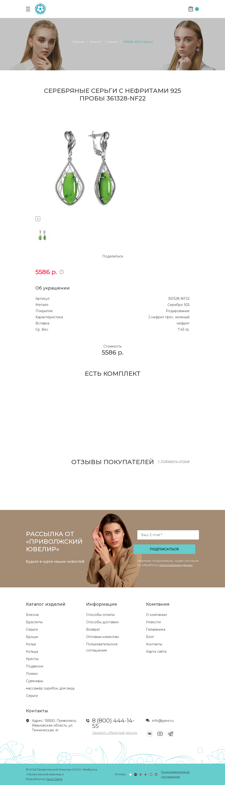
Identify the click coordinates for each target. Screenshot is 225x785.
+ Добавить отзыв (174, 461)
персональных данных (176, 565)
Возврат (93, 629)
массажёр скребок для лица (50, 688)
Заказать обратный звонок (114, 733)
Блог (150, 637)
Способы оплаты (100, 615)
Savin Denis (54, 779)
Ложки (32, 673)
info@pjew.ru (163, 720)
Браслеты (34, 622)
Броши (32, 637)
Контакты (154, 644)
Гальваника (155, 629)
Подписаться (164, 549)
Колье (31, 644)
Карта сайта (156, 651)
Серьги (32, 629)
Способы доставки (102, 622)
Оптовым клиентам (102, 637)
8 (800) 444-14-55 (113, 723)
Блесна (32, 615)
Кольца (32, 651)
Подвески (34, 666)
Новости (153, 622)
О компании (156, 615)
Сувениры (34, 681)
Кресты (32, 659)
